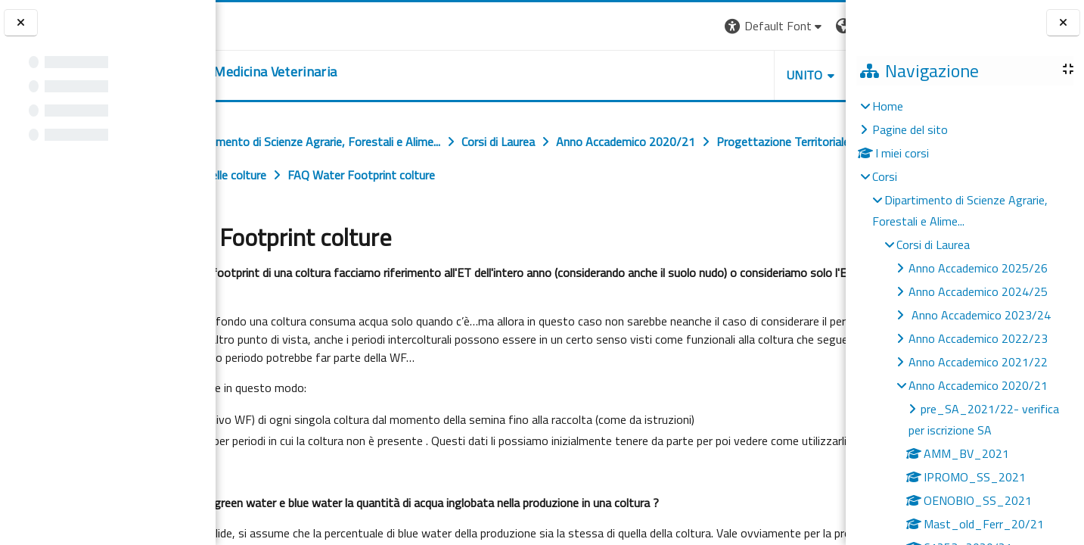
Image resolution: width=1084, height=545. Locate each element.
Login (820, 26)
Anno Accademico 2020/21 (978, 385)
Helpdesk (754, 75)
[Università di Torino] (263, 24)
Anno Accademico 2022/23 (978, 338)
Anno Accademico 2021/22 (978, 362)
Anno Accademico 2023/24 (980, 315)
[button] (638, 26)
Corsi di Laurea (933, 244)
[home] (337, 72)
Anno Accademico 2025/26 (978, 268)
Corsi (884, 176)
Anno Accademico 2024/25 (978, 291)
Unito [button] (669, 75)
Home (887, 106)
